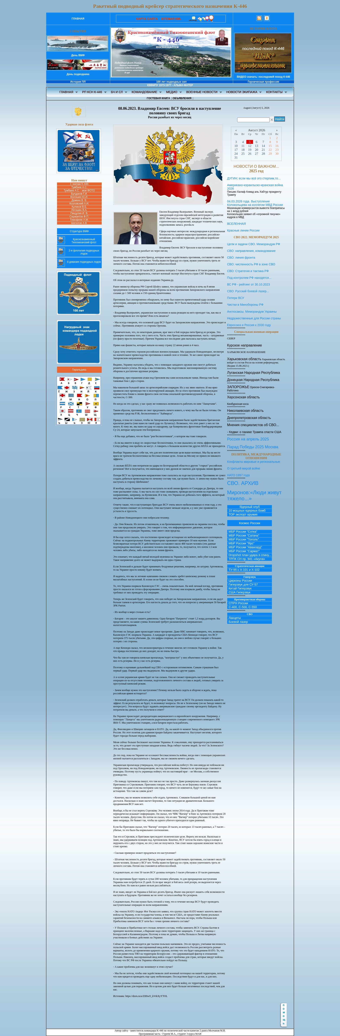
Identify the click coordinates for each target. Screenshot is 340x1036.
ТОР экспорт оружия (243, 514)
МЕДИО (171, 92)
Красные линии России (243, 230)
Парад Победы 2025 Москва (252, 447)
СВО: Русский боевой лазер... (248, 291)
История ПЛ (77, 81)
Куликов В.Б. (79, 206)
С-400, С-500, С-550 (243, 607)
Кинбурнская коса (237, 404)
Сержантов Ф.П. (79, 216)
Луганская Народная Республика (253, 372)
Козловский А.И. (79, 203)
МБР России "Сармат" (244, 551)
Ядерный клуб (250, 507)
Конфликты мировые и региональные (253, 461)
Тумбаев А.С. (79, 187)
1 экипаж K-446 (79, 184)
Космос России (249, 523)
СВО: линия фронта (241, 257)
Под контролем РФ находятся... (249, 277)
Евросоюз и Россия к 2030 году (249, 325)
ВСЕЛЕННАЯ (236, 223)
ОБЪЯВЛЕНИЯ (182, 98)
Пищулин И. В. (79, 213)
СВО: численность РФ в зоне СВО (251, 264)
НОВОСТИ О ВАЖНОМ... (256, 166)
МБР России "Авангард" (245, 547)
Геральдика (79, 369)
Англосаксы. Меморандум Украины (251, 311)
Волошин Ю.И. (79, 197)
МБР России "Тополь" (244, 539)
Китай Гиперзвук (240, 588)
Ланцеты (235, 618)
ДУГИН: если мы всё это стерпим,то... (253, 178)
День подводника (78, 74)
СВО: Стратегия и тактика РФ (248, 271)
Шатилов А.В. (79, 223)
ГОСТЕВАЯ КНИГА (158, 98)
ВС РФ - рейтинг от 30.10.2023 (248, 284)
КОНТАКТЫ (274, 92)
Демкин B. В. (79, 200)
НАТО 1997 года (238, 475)
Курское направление (244, 345)
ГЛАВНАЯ (78, 18)
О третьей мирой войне (243, 468)
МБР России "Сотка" (243, 531)
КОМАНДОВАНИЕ (144, 92)
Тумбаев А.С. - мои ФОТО (79, 190)
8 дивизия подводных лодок (84, 261)
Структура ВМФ (79, 231)
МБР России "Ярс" (241, 543)
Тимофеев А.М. (79, 219)
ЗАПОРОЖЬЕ (238, 387)
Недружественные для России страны (254, 318)
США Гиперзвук (239, 592)
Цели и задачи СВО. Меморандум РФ (253, 244)
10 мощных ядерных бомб (247, 510)
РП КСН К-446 (92, 92)
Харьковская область (244, 359)
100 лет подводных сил (171, 81)
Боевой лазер (238, 622)
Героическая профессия (263, 81)
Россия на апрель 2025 (248, 439)
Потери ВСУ (235, 298)
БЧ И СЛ (117, 92)
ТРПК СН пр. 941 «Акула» (247, 559)
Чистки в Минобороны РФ (256, 306)
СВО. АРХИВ (242, 483)
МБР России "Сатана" (244, 535)
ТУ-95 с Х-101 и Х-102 (244, 569)
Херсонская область (243, 397)
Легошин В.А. (79, 210)
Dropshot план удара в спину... (250, 555)
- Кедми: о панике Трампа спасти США (254, 432)
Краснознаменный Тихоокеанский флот (84, 241)
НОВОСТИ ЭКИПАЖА (241, 92)
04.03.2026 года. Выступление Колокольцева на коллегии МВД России (255, 203)
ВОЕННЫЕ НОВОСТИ (201, 92)
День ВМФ (78, 55)
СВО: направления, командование (251, 251)
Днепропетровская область (249, 418)
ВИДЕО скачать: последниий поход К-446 (263, 76)
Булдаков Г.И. (79, 193)
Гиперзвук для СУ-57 (243, 584)
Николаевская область (245, 410)
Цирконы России (240, 580)
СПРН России (238, 603)
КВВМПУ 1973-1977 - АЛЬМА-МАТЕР (170, 85)
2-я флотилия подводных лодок (84, 252)
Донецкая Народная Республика (253, 380)
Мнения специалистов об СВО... (253, 425)
